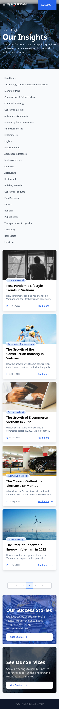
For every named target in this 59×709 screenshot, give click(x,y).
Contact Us (47, 5)
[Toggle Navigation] (4, 5)
